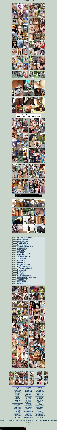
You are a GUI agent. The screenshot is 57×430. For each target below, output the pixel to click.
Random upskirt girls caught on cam (22, 248)
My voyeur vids (40, 420)
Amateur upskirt (20, 420)
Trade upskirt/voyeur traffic (28, 424)
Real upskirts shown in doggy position (22, 263)
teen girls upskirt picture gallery (21, 247)
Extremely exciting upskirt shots (21, 254)
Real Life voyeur (49, 420)
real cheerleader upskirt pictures (21, 261)
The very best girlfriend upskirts (21, 258)
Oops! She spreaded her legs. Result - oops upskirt (24, 267)
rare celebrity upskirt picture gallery (22, 265)
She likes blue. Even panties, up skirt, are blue (23, 266)
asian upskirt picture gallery (21, 262)
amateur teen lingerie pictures (21, 280)
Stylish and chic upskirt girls (21, 271)
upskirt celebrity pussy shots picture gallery (23, 264)
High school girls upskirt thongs (24, 274)
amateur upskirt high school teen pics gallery (23, 256)
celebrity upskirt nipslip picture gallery (22, 241)
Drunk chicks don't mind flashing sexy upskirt (23, 242)
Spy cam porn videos (11, 420)
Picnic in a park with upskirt (21, 273)
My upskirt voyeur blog (44, 420)
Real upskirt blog (16, 420)
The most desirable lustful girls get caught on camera (24, 268)
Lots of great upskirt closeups (21, 249)
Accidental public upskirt (20, 250)
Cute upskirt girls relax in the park (22, 240)
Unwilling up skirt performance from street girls (24, 253)
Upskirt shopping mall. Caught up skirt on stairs (24, 275)
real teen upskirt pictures (20, 272)
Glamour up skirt (53, 420)
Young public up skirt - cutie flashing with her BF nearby (25, 246)
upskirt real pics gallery (20, 252)
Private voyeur (6, 420)
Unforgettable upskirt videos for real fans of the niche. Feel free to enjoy (27, 277)
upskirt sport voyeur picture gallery (22, 238)
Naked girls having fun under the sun (22, 278)
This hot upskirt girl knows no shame (22, 276)
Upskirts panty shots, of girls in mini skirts (23, 244)
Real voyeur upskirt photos (21, 260)
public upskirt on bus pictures (21, 270)
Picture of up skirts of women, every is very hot (23, 245)
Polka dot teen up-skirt (20, 283)
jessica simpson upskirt (40, 402)
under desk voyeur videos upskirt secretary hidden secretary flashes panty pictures (28, 402)
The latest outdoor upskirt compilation (22, 243)
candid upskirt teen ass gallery (21, 281)
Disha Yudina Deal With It (20, 259)
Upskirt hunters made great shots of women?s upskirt (24, 237)
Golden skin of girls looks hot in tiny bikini (23, 282)
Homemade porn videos (25, 420)
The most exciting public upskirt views (22, 269)
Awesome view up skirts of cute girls (22, 239)
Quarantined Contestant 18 (21, 251)
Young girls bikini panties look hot (22, 279)
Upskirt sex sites (2, 420)
